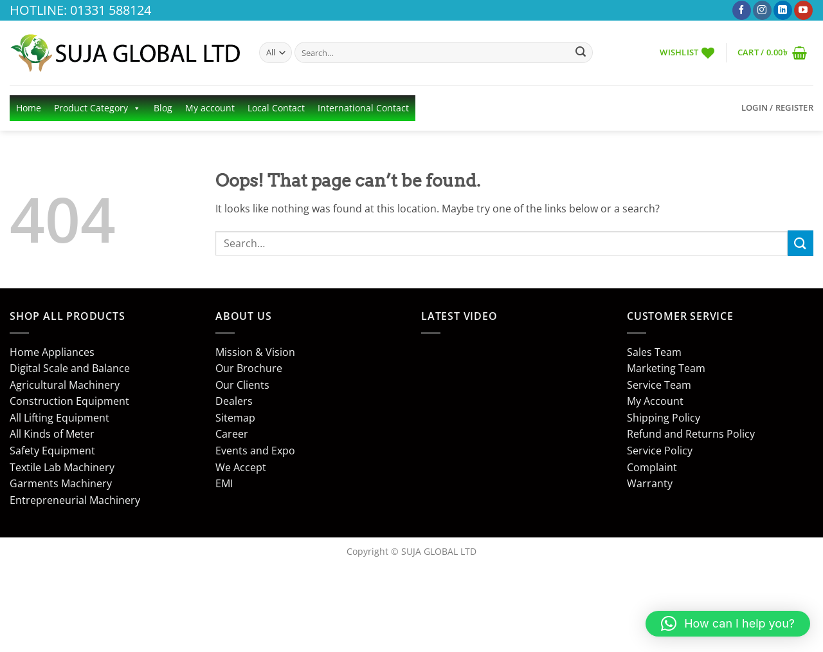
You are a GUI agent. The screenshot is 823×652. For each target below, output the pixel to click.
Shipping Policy (663, 418)
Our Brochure (248, 368)
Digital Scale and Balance (70, 368)
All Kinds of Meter (52, 434)
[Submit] (581, 53)
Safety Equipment (52, 450)
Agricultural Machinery (65, 385)
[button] (772, 52)
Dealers (234, 401)
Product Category (97, 108)
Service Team (659, 385)
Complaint (652, 467)
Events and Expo (255, 450)
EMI (224, 483)
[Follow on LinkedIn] (782, 10)
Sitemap (235, 418)
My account (210, 108)
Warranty (650, 483)
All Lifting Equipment (59, 418)
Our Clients (242, 385)
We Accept (240, 467)
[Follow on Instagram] (762, 10)
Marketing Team (666, 368)
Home (28, 108)
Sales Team (654, 352)
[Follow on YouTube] (803, 10)
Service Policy (659, 450)
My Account (655, 401)
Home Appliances (52, 352)
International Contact (363, 108)
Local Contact (276, 108)
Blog (163, 108)
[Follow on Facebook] (741, 10)
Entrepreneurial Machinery (75, 500)
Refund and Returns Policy (691, 434)
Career (231, 434)
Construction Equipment (69, 401)
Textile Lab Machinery (62, 467)
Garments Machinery (61, 483)
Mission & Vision (255, 352)
